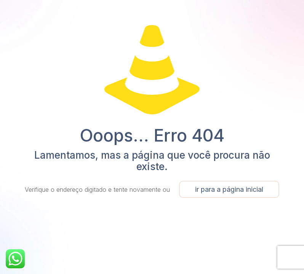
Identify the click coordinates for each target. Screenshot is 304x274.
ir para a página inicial (229, 189)
